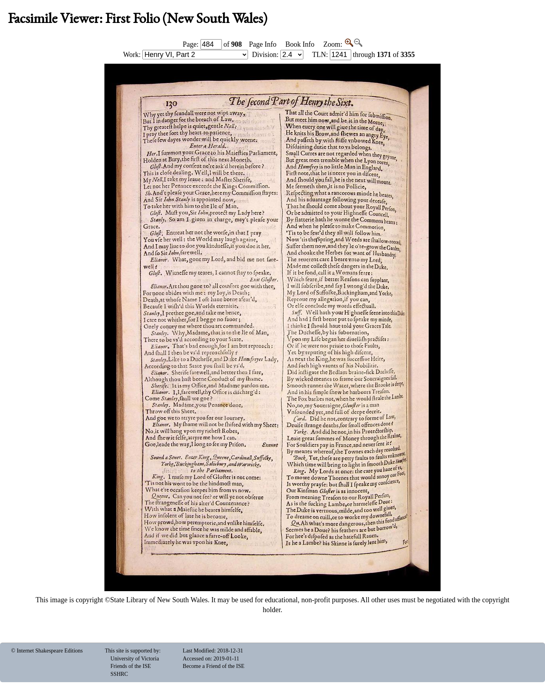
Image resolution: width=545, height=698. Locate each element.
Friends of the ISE (130, 666)
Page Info (262, 44)
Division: (277, 55)
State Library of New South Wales (159, 600)
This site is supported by (132, 651)
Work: (185, 55)
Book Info (299, 44)
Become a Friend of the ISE (213, 666)
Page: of (212, 44)
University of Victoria (134, 659)
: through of (363, 55)
